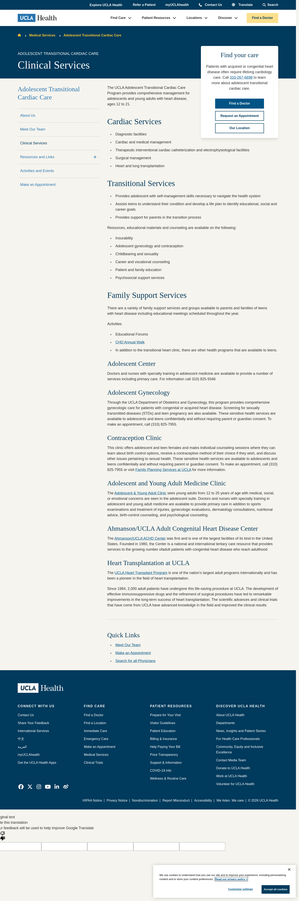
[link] (21, 786)
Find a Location (95, 723)
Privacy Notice (117, 800)
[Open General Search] (270, 5)
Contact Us (213, 5)
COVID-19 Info (160, 770)
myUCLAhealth (177, 5)
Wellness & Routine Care (168, 778)
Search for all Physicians (135, 661)
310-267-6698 (241, 77)
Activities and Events (37, 171)
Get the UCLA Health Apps (37, 762)
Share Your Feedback (33, 723)
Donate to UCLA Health (233, 768)
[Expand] (95, 157)
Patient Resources (156, 18)
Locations (194, 18)
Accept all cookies (275, 889)
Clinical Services (33, 143)
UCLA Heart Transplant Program (141, 573)
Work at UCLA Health (231, 776)
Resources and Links (37, 157)
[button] (106, 5)
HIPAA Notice (92, 800)
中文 (21, 739)
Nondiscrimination (145, 800)
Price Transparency (164, 754)
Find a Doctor (262, 18)
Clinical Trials (93, 762)
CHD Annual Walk (130, 342)
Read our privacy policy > (231, 879)
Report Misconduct (175, 800)
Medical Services (42, 35)
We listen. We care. (231, 800)
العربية (22, 746)
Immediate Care (95, 731)
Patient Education (162, 731)
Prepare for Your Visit (165, 715)
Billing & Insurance (163, 739)
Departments (225, 723)
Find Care (118, 18)
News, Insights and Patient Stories (241, 731)
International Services (33, 731)
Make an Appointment (38, 185)
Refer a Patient (144, 5)
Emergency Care (96, 739)
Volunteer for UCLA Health (235, 784)
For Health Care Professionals (238, 739)
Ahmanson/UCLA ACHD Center (140, 538)
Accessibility (203, 800)
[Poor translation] (2, 836)
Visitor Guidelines (162, 723)
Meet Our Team (32, 129)
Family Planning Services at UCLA (163, 470)
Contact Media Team (231, 760)
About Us (27, 115)
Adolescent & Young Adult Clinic (140, 493)
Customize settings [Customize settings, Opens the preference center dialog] (240, 889)
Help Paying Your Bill (165, 746)
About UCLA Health (230, 715)
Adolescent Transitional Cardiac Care (92, 35)
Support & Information (166, 762)
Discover (225, 18)
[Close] (289, 869)
